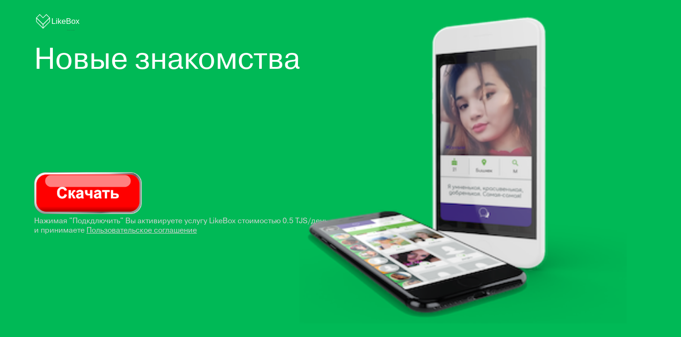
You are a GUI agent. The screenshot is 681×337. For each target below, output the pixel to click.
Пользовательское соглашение (142, 230)
